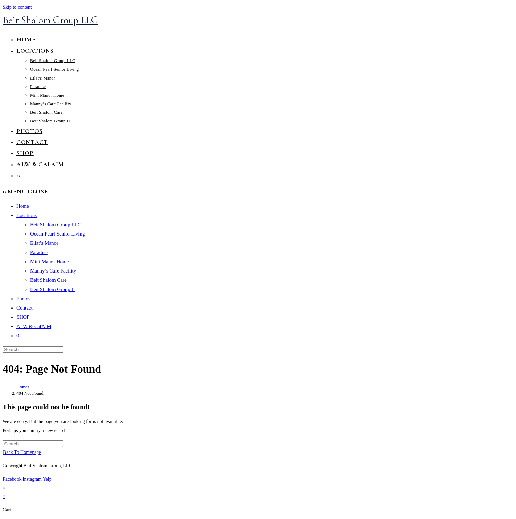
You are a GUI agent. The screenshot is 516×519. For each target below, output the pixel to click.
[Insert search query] (33, 349)
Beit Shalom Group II (52, 289)
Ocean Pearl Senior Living (57, 234)
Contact (24, 308)
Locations (26, 215)
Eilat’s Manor (44, 243)
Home (22, 206)
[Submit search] (67, 351)
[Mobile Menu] (28, 191)
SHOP (22, 317)
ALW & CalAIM (33, 326)
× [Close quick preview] (4, 488)
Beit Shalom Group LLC (50, 20)
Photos (23, 298)
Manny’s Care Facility (53, 271)
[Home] (21, 386)
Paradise (39, 252)
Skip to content (17, 7)
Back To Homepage (22, 452)
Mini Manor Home (49, 261)
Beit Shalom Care (48, 280)
